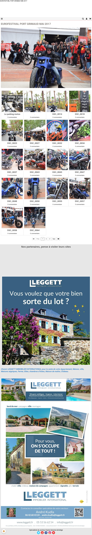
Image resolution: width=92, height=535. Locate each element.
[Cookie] (4, 531)
